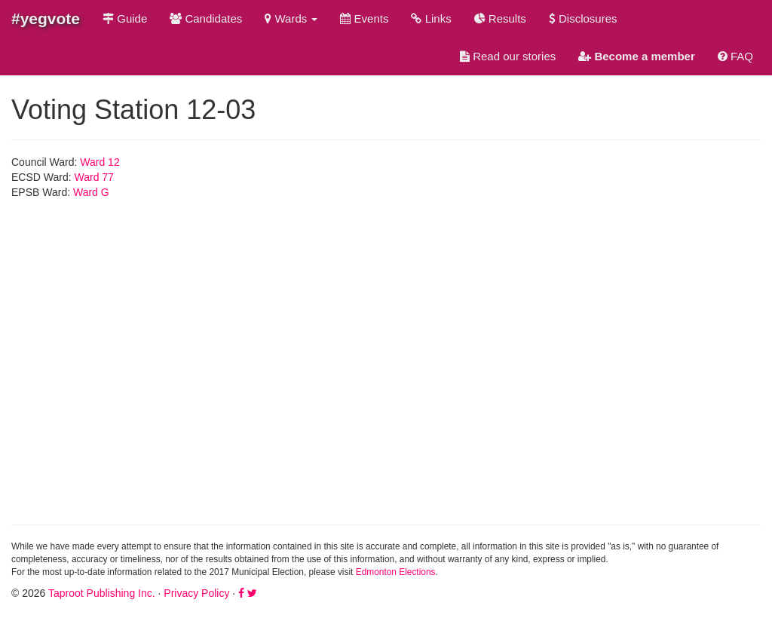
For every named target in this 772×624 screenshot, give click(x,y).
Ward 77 (94, 177)
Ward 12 (99, 162)
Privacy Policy (196, 593)
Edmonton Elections (396, 572)
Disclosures (583, 18)
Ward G (91, 192)
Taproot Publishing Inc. (101, 593)
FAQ (735, 56)
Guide (125, 18)
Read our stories (508, 56)
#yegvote (45, 18)
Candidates (206, 18)
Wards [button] (291, 18)
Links (431, 18)
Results (500, 18)
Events (364, 18)
